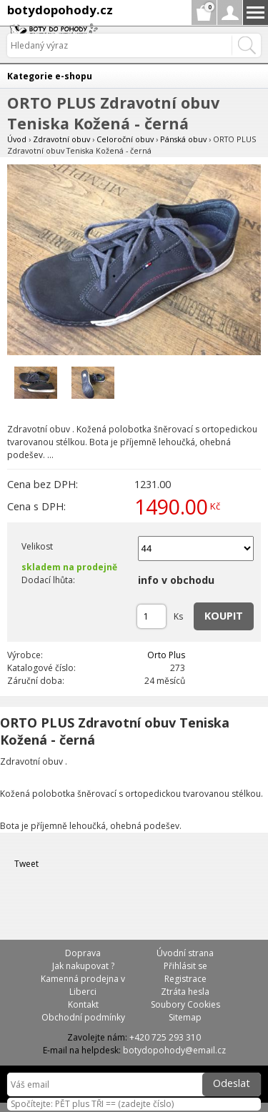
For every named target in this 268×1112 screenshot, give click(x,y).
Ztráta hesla (185, 992)
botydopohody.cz (60, 9)
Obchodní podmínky (83, 1017)
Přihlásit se (185, 966)
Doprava (83, 953)
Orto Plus (166, 655)
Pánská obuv (183, 139)
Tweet (26, 864)
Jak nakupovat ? (83, 966)
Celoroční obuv (125, 139)
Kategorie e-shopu (49, 76)
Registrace (185, 979)
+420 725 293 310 (165, 1037)
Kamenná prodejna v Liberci (83, 985)
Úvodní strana (185, 953)
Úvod (16, 139)
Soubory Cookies (185, 1004)
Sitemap (185, 1017)
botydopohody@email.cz (174, 1050)
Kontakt (83, 1004)
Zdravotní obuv (61, 139)
